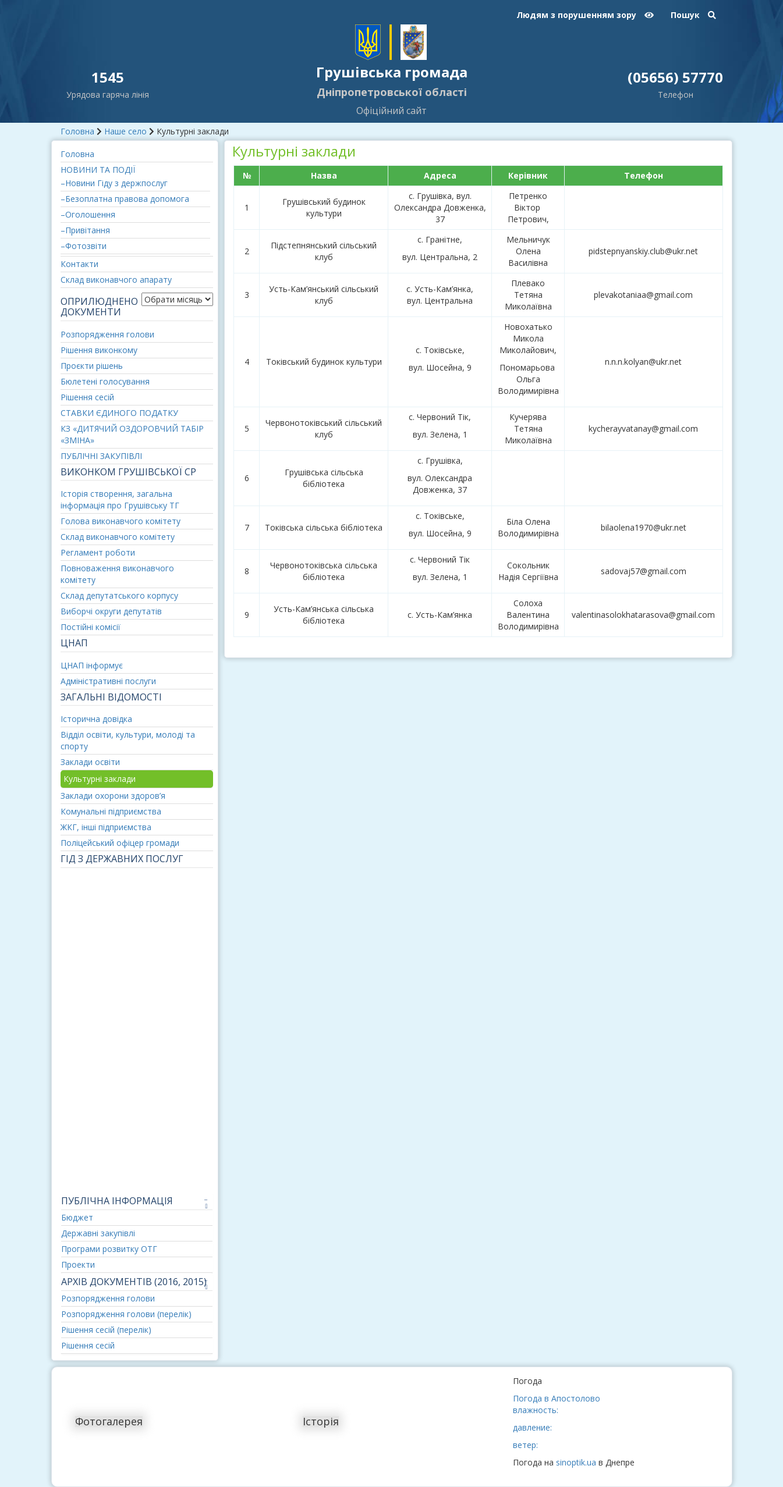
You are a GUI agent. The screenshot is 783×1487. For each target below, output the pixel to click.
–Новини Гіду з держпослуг (114, 182)
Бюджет (77, 1217)
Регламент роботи (98, 552)
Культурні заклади (99, 778)
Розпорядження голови (107, 334)
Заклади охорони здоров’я (113, 795)
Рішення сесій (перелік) (106, 1329)
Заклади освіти (90, 761)
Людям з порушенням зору (585, 14)
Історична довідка (96, 718)
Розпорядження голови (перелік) (126, 1313)
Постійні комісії (91, 626)
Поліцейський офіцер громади (120, 842)
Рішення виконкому (99, 349)
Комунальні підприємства (111, 811)
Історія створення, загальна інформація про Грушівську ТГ (120, 499)
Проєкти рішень (92, 365)
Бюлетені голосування (105, 381)
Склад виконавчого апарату (116, 279)
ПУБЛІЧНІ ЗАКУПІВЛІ (101, 455)
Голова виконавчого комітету (120, 521)
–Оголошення (88, 214)
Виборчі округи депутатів (111, 611)
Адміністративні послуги (108, 680)
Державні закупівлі (98, 1233)
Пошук (693, 14)
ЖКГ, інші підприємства (106, 827)
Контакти (79, 263)
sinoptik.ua (576, 1462)
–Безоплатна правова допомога (125, 198)
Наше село (125, 131)
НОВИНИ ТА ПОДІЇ (98, 169)
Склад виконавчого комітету (118, 536)
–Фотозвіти (84, 245)
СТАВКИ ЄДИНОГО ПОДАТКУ (119, 412)
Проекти (78, 1264)
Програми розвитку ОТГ (109, 1248)
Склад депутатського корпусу (119, 595)
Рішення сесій (87, 397)
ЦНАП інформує (92, 665)
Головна (77, 131)
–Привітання (85, 230)
